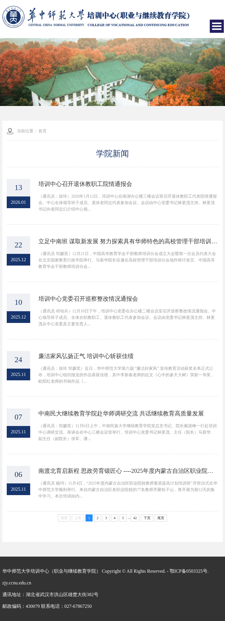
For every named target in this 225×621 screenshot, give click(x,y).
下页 (147, 518)
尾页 (160, 518)
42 (135, 518)
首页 (42, 131)
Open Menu (217, 26)
